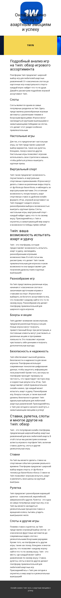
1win (30, 45)
